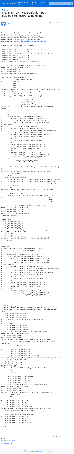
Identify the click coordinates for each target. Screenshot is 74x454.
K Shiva (9, 23)
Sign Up (43, 3)
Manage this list (23, 3)
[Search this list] (59, 3)
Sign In (34, 3)
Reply (3, 438)
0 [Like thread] (50, 436)
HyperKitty (37, 451)
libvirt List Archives (8, 3)
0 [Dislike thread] (54, 436)
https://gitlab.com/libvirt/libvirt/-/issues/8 (30, 41)
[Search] (71, 3)
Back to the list (6, 444)
